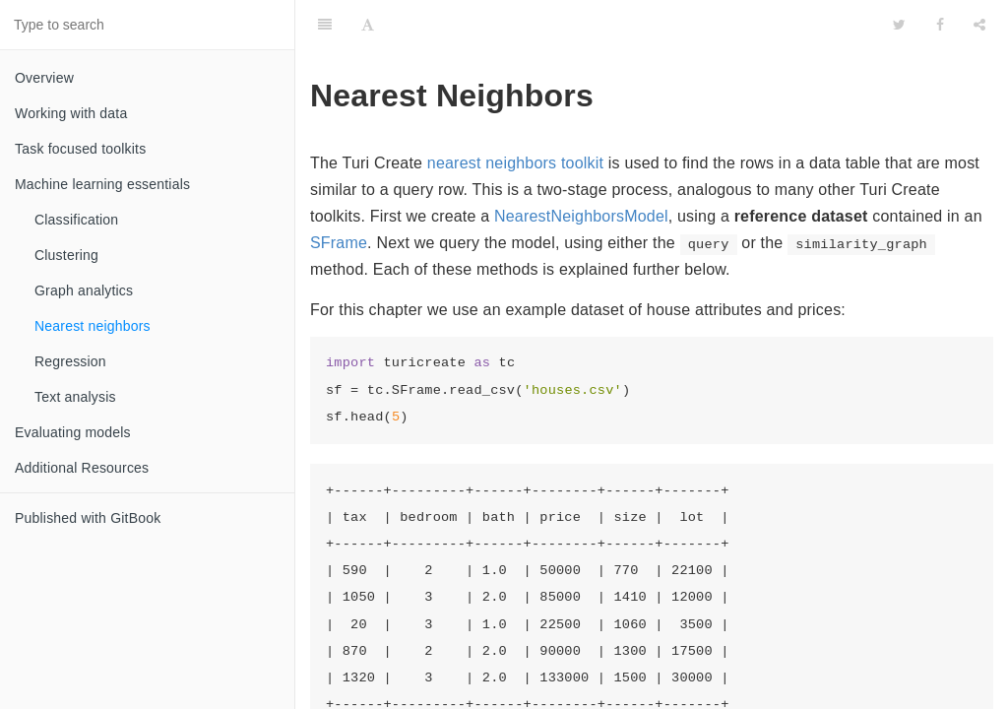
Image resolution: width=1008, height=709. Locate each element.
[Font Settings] (367, 24)
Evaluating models (73, 432)
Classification (76, 219)
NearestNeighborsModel (581, 216)
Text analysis (75, 397)
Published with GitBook (87, 518)
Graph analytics (83, 290)
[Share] (979, 24)
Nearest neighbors (92, 326)
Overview (44, 78)
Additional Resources (82, 468)
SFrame (338, 242)
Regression (70, 361)
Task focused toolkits (80, 149)
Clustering (66, 255)
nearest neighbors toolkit (515, 163)
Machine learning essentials (102, 184)
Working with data (71, 113)
